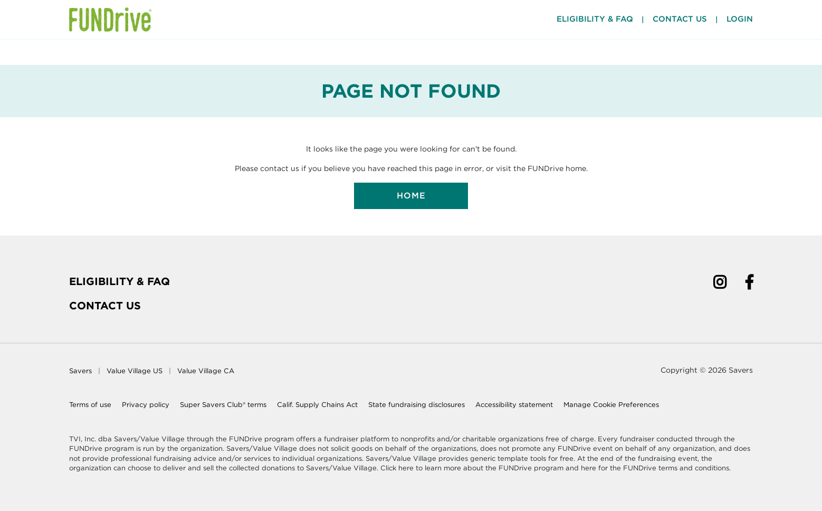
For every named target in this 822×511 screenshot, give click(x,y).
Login (740, 19)
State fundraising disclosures (416, 405)
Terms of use (90, 405)
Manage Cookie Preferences (611, 405)
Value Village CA (205, 371)
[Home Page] (110, 19)
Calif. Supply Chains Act (317, 405)
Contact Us (680, 19)
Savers (80, 371)
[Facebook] (749, 284)
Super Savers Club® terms (223, 405)
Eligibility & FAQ (119, 281)
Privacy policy (145, 405)
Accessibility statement (514, 405)
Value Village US (135, 371)
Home (411, 196)
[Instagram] (720, 284)
